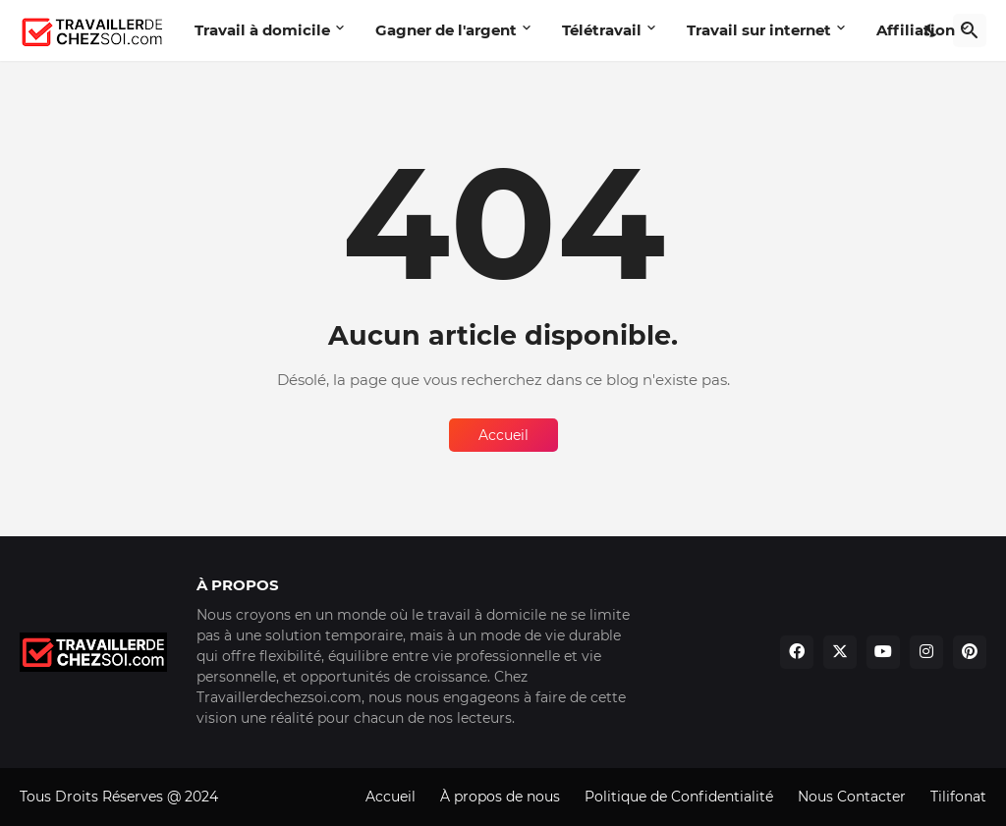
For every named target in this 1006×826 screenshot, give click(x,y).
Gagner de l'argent (446, 30)
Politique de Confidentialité (679, 796)
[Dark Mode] (931, 30)
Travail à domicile (262, 30)
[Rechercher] (969, 30)
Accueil (503, 435)
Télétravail (602, 30)
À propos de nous (500, 796)
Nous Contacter (852, 796)
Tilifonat (958, 796)
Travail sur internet (759, 30)
